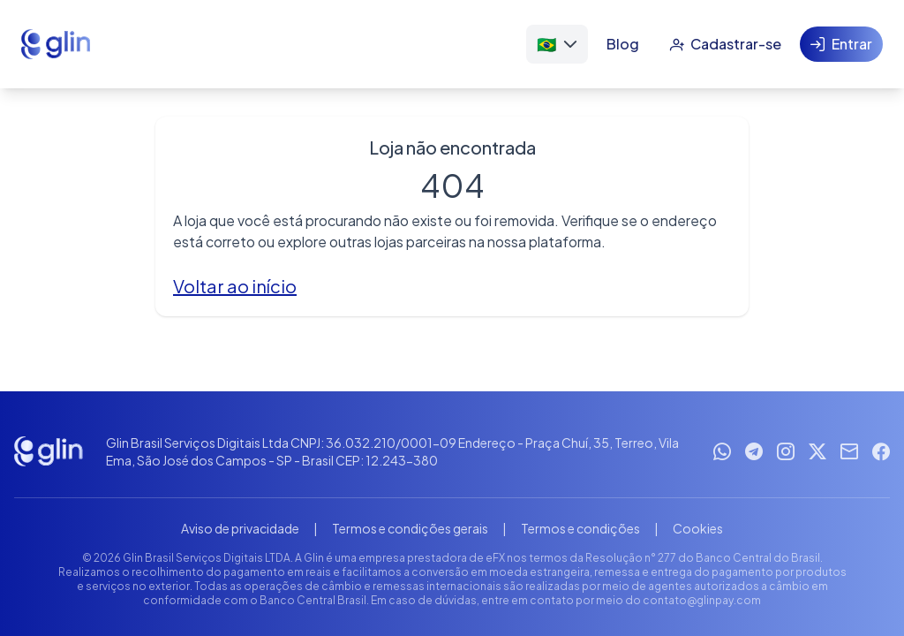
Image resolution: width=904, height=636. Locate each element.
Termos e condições (580, 528)
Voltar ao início (235, 286)
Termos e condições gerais (410, 528)
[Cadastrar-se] (725, 44)
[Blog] (623, 44)
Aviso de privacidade (240, 528)
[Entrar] (841, 44)
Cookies (698, 528)
